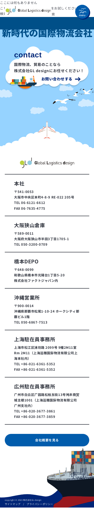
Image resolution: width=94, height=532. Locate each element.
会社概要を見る (47, 440)
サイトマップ (13, 504)
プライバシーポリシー (40, 504)
